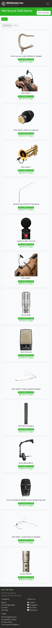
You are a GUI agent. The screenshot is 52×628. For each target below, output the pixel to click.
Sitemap (4, 610)
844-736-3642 (7, 590)
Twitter (31, 602)
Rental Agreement (8, 617)
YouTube (31, 608)
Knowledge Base (8, 605)
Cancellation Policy (9, 620)
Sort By (40, 9)
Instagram (32, 605)
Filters (4, 19)
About (3, 602)
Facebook (32, 610)
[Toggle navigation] (48, 4)
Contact (4, 608)
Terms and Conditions (10, 625)
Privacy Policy (6, 622)
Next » (16, 25)
